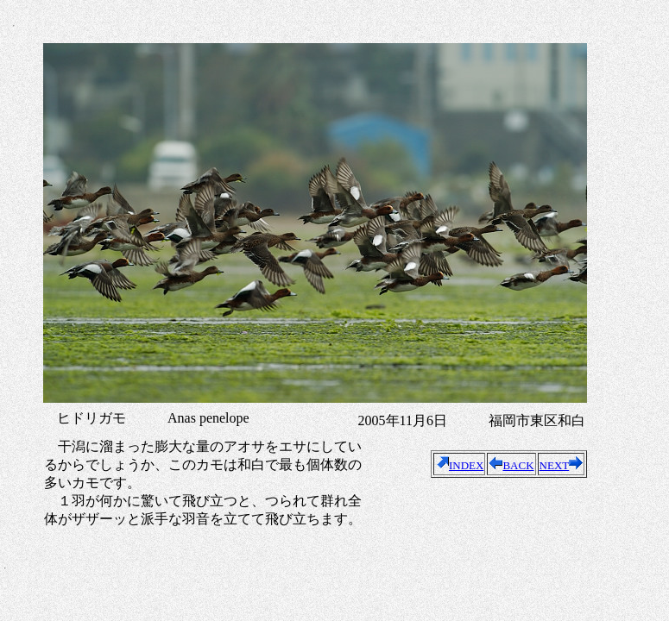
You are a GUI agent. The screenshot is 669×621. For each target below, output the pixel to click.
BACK (511, 465)
